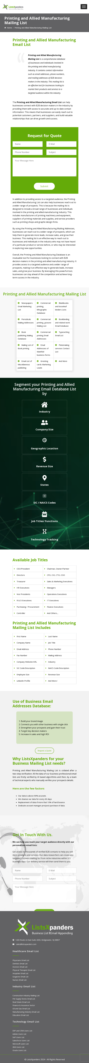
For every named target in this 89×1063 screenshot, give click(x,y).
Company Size (44, 429)
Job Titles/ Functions (44, 521)
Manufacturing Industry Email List (26, 1012)
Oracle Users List (19, 1050)
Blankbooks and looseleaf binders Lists (62, 306)
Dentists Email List (20, 963)
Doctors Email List (20, 967)
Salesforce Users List (21, 1040)
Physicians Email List (21, 960)
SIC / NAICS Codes (44, 502)
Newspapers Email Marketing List (25, 306)
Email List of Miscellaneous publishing (25, 364)
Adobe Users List (19, 1034)
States (44, 484)
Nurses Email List (20, 980)
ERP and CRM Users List (22, 1031)
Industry (44, 411)
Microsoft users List (21, 1044)
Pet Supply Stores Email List (24, 999)
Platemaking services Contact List (62, 348)
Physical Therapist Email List (24, 970)
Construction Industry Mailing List (26, 995)
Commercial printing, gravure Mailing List (44, 322)
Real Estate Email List (21, 1002)
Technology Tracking (44, 539)
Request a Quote (44, 750)
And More (63, 361)
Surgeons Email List (20, 976)
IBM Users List (18, 1047)
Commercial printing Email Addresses (44, 335)
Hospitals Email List (20, 973)
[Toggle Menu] (84, 7)
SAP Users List (18, 1037)
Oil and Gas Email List (21, 1008)
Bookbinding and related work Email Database (62, 322)
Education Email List (21, 1015)
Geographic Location (44, 448)
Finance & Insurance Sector (24, 1005)
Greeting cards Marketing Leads (44, 364)
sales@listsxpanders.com (26, 944)
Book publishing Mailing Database (25, 335)
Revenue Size (44, 466)
